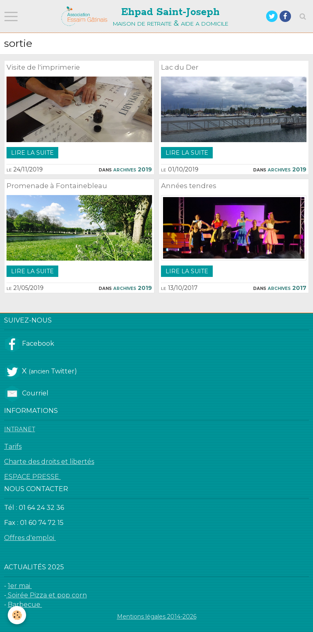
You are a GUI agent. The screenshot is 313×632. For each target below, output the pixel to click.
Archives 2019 (132, 169)
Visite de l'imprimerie (43, 67)
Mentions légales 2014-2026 (156, 616)
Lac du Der (179, 67)
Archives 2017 (287, 288)
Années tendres (188, 186)
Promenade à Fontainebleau (57, 186)
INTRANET (19, 429)
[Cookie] (17, 615)
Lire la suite (32, 152)
